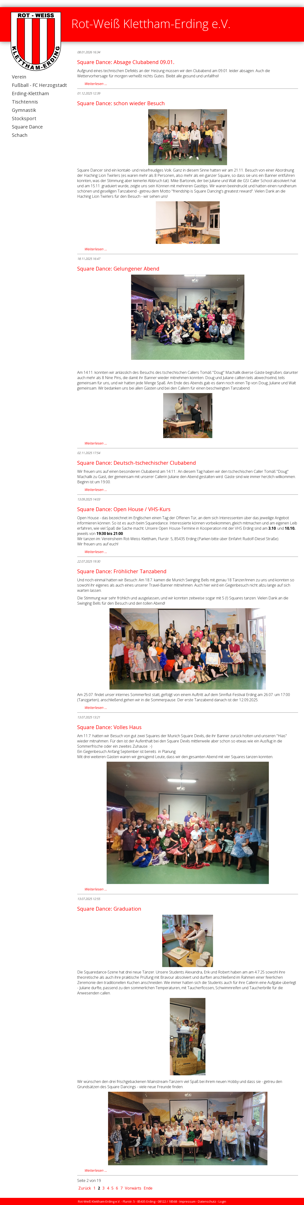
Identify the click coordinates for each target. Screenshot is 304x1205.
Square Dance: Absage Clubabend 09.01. (125, 62)
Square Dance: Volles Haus (109, 727)
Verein (19, 77)
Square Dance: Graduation (109, 908)
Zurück (84, 1188)
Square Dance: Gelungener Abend (118, 268)
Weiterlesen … (95, 83)
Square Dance (27, 126)
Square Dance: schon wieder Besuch (121, 103)
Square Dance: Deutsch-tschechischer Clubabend (136, 462)
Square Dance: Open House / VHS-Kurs (124, 509)
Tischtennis (25, 102)
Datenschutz (207, 1201)
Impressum (187, 1201)
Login (222, 1201)
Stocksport (24, 118)
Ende (148, 1188)
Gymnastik (24, 110)
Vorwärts (133, 1188)
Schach (20, 135)
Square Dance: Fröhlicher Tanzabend (121, 571)
